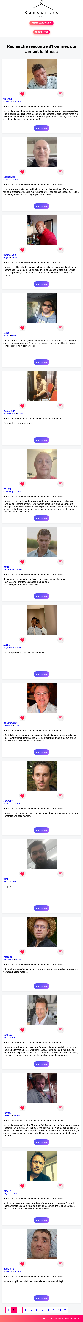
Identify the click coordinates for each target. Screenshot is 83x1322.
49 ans (12, 1037)
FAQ (45, 1318)
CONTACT (76, 1318)
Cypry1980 (8, 1269)
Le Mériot (7, 725)
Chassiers (8, 101)
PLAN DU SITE (62, 1318)
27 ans (13, 881)
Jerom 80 (8, 801)
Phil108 (7, 489)
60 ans (15, 179)
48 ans (18, 101)
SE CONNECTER (41, 32)
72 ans (17, 725)
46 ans (18, 1271)
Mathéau (7, 1035)
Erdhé (6, 333)
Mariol (6, 335)
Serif (5, 879)
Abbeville (7, 803)
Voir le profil (41, 128)
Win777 (7, 1191)
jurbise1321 (9, 177)
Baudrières (8, 959)
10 (59, 1310)
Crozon (6, 179)
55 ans (18, 491)
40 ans (14, 335)
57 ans (17, 1115)
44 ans (20, 413)
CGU (51, 1318)
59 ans (19, 569)
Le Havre (7, 1115)
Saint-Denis (8, 569)
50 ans (14, 257)
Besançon (8, 1271)
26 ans (19, 647)
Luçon (6, 1193)
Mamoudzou (9, 413)
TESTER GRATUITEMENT (41, 23)
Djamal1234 (9, 411)
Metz (5, 881)
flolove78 (7, 99)
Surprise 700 (9, 255)
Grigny (6, 257)
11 (65, 1310)
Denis (6, 567)
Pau (5, 1037)
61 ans (14, 1193)
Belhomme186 (10, 723)
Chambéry (8, 491)
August (6, 645)
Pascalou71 (9, 957)
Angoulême (8, 647)
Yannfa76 (8, 1113)
